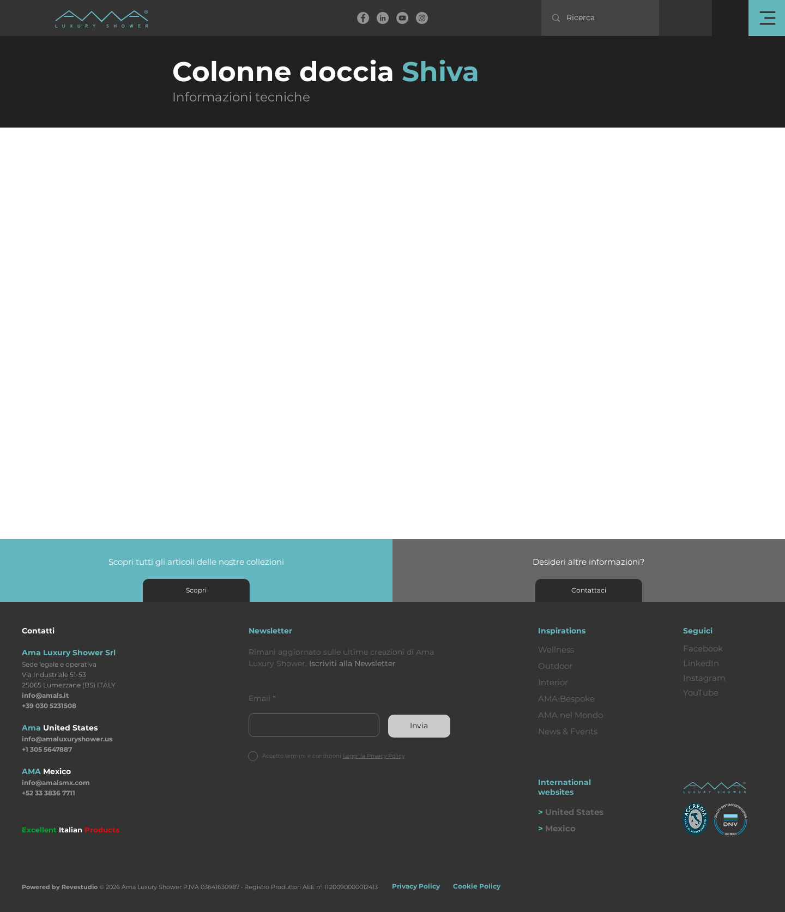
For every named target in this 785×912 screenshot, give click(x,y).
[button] (766, 18)
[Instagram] (422, 18)
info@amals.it (45, 695)
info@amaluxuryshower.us (67, 739)
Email (259, 698)
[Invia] (419, 726)
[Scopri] (196, 590)
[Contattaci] (588, 590)
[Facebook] (363, 18)
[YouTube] (402, 18)
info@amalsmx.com (56, 782)
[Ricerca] (601, 18)
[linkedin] (383, 18)
